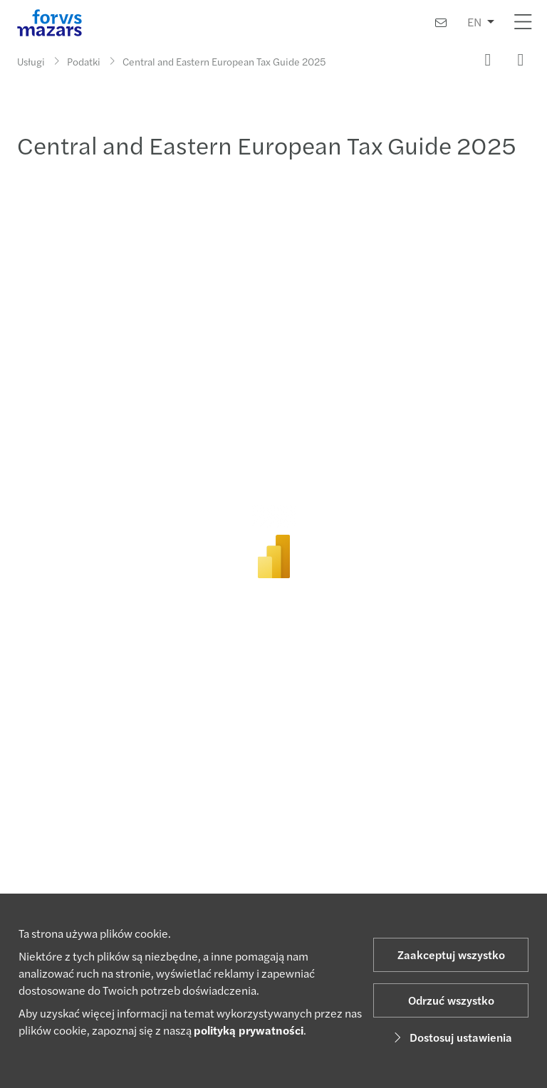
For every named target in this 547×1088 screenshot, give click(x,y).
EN (474, 22)
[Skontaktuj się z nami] (441, 22)
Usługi (31, 61)
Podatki (83, 61)
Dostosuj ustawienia (451, 1037)
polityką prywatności (248, 1030)
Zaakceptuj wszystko (451, 954)
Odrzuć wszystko (451, 1000)
